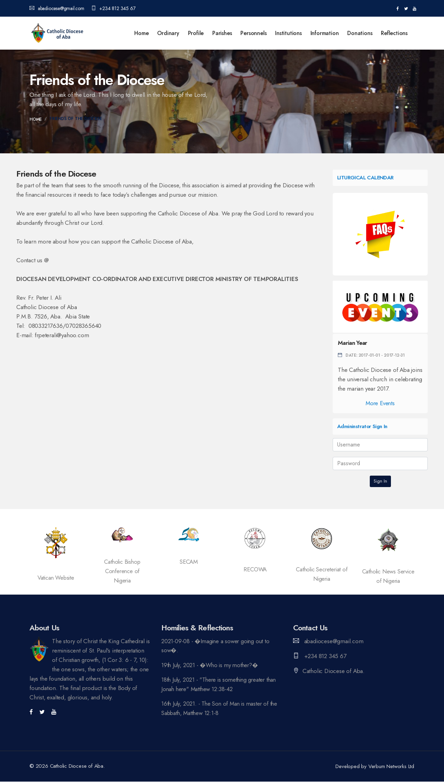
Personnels (253, 33)
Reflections (394, 33)
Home (141, 33)
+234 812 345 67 (113, 8)
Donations (359, 33)
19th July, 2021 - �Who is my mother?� (211, 665)
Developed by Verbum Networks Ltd (375, 768)
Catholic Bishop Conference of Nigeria (122, 571)
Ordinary (168, 33)
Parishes (222, 33)
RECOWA (255, 569)
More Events (380, 403)
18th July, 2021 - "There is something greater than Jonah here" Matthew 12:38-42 (221, 685)
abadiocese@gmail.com (56, 8)
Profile (196, 33)
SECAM (188, 562)
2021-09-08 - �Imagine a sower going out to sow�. (216, 646)
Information (324, 33)
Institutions (288, 33)
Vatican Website (55, 577)
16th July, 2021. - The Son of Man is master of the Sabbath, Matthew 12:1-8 (221, 709)
